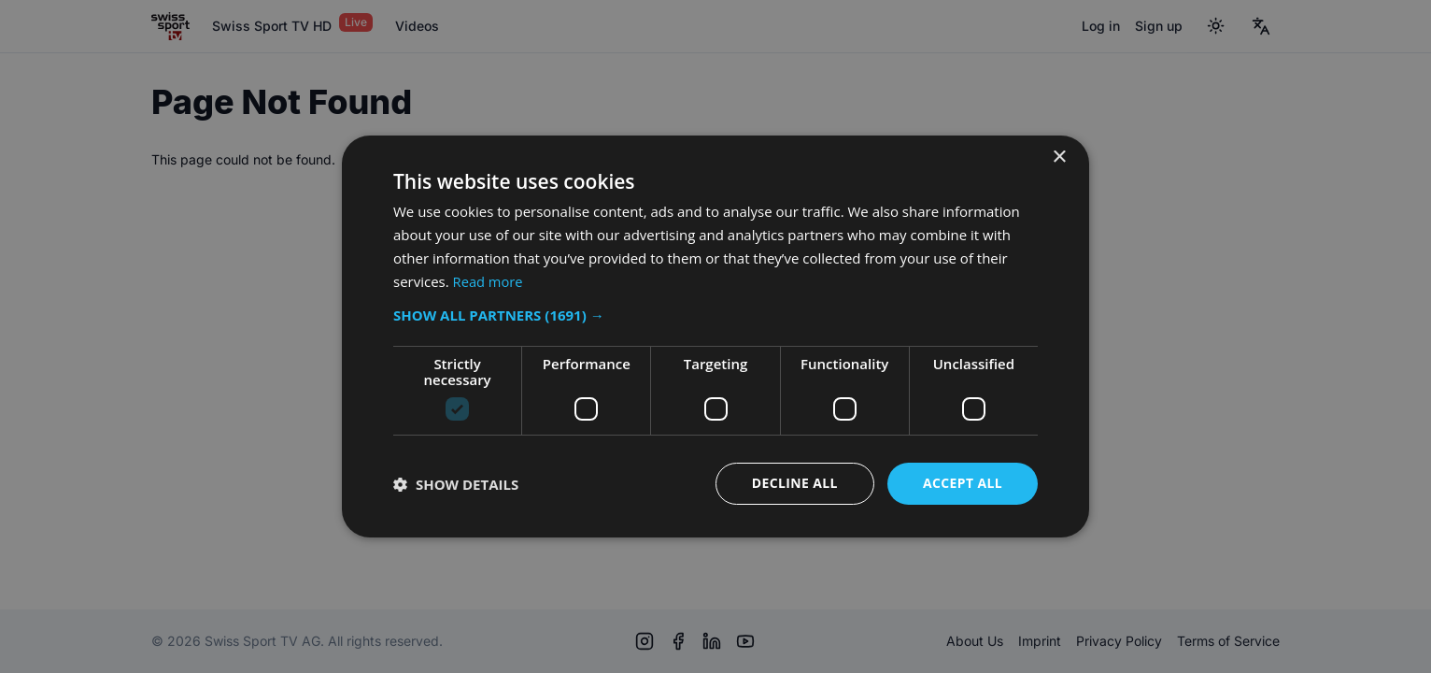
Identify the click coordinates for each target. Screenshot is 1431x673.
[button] (715, 315)
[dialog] (715, 336)
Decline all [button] (794, 483)
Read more (489, 281)
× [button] (1059, 157)
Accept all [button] (962, 483)
